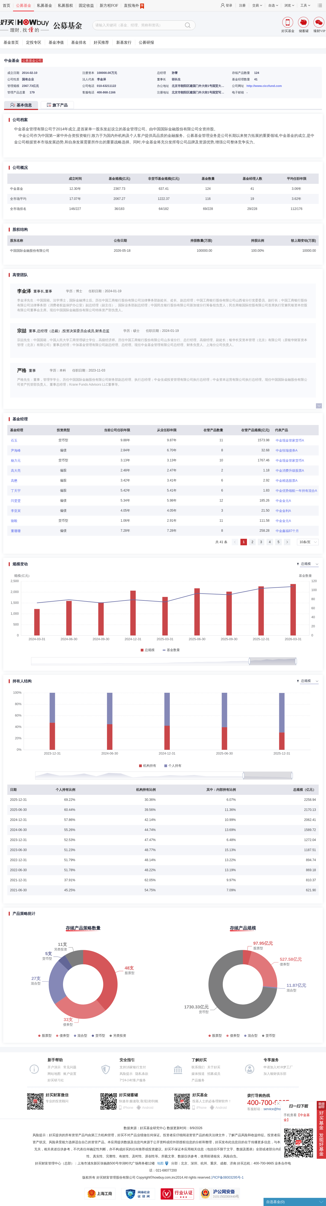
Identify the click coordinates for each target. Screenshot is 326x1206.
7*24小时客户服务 (133, 1080)
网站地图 (54, 1074)
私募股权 (65, 6)
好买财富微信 (57, 1095)
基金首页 (11, 42)
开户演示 (54, 1067)
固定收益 (86, 6)
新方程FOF (109, 6)
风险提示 (126, 1074)
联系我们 (198, 1067)
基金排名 (78, 42)
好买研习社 (56, 1080)
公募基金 (23, 6)
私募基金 (44, 6)
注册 (242, 5)
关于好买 (213, 1067)
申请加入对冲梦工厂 (278, 1067)
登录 (229, 5)
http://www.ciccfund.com (264, 85)
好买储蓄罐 (128, 1095)
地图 (160, 1163)
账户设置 (69, 1074)
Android (147, 1108)
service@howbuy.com (279, 1109)
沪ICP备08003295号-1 (227, 1177)
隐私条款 (141, 1074)
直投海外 (134, 6)
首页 (6, 6)
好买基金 (200, 1095)
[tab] (22, 105)
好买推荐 (101, 42)
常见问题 (69, 1067)
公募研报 (146, 42)
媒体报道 (198, 1074)
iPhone (128, 1108)
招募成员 (213, 1074)
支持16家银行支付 (133, 1067)
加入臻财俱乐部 (275, 1074)
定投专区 (33, 42)
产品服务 (198, 1080)
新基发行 (123, 42)
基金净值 (56, 42)
